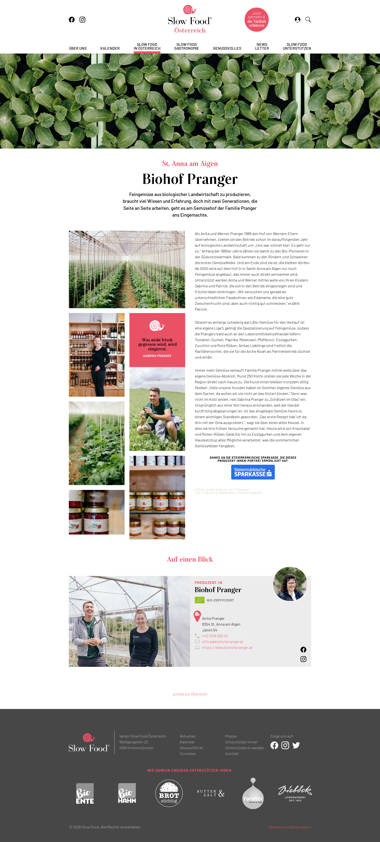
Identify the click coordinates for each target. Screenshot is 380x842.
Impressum (301, 827)
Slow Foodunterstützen (297, 46)
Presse (231, 736)
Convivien (188, 753)
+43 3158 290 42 (215, 635)
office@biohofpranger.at (222, 641)
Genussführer (191, 747)
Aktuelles (187, 736)
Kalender (110, 48)
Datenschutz (279, 827)
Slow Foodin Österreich (147, 46)
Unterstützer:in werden (244, 747)
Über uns (78, 48)
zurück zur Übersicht (190, 694)
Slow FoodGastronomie (186, 46)
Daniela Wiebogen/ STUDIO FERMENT (234, 493)
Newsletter (262, 46)
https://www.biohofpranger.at (227, 647)
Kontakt (232, 753)
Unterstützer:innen (241, 742)
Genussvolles (227, 48)
